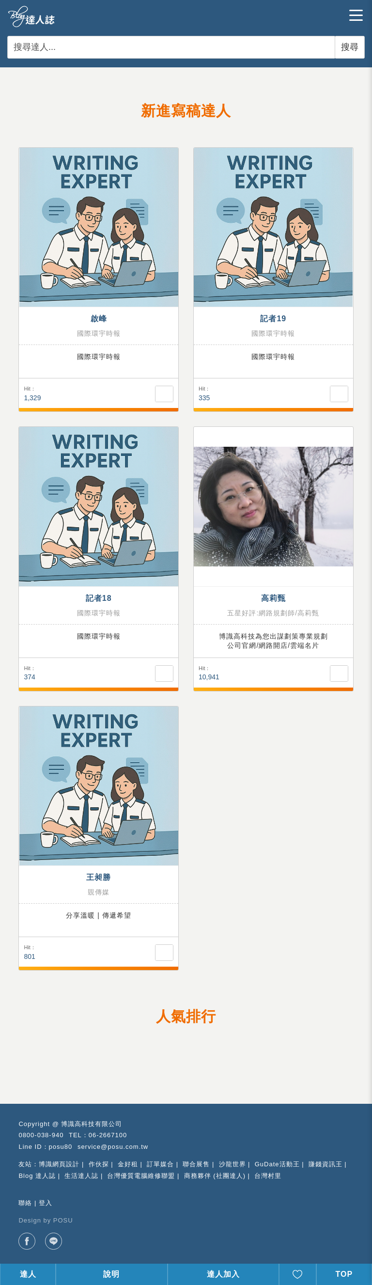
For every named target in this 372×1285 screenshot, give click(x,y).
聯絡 (25, 1203)
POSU (63, 1220)
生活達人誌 (81, 1175)
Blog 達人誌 (37, 1175)
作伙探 (99, 1164)
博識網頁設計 (59, 1164)
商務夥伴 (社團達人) (215, 1175)
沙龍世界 (232, 1164)
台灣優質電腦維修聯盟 (141, 1175)
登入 (45, 1203)
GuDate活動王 (277, 1164)
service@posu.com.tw (113, 1146)
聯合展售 (196, 1164)
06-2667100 (108, 1135)
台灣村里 (267, 1175)
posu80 (61, 1146)
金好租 (128, 1164)
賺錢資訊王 (325, 1164)
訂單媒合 (160, 1164)
